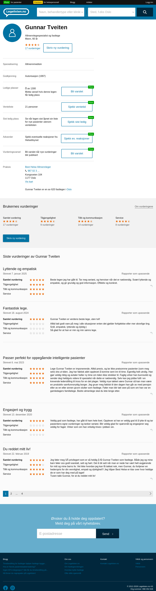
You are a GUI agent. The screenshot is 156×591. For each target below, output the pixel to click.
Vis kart (29, 177)
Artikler (89, 2)
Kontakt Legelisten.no (109, 559)
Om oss (68, 555)
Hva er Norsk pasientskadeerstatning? (19, 562)
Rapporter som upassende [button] (136, 269)
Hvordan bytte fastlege (74, 565)
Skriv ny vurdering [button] (55, 47)
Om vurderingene (144, 202)
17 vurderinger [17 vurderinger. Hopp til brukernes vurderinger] (32, 48)
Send (105, 529)
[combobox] (60, 12)
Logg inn (149, 2)
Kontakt (103, 555)
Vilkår (137, 559)
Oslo (69, 185)
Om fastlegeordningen (74, 562)
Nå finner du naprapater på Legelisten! (19, 569)
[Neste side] (150, 489)
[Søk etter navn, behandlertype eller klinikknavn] (60, 12)
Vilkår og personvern (144, 555)
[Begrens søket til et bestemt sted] (111, 12)
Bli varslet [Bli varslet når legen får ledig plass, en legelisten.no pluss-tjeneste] (80, 90)
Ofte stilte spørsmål (73, 569)
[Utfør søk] (145, 12)
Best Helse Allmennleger (38, 162)
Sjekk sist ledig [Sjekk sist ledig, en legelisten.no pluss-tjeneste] (80, 119)
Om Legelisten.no (72, 559)
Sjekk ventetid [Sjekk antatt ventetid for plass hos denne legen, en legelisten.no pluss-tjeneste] (79, 105)
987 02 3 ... (33, 166)
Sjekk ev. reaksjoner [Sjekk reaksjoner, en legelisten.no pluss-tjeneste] (79, 134)
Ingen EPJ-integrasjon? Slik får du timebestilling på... (25, 565)
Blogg (72, 2)
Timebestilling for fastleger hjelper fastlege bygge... (24, 559)
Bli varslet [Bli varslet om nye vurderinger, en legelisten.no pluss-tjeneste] (80, 149)
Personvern (140, 562)
